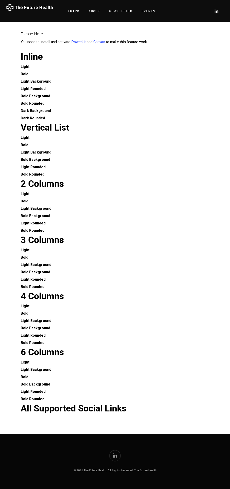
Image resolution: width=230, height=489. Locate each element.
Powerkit (78, 42)
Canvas (99, 42)
